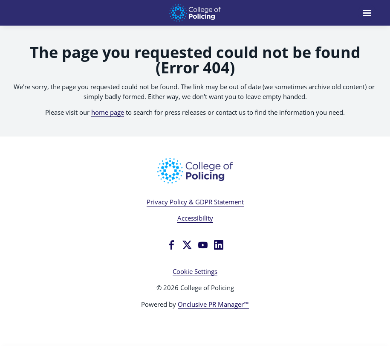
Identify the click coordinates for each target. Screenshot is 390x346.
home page (107, 112)
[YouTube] (203, 245)
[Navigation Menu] (367, 13)
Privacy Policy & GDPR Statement (195, 202)
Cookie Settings (195, 271)
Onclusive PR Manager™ (213, 304)
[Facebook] (171, 245)
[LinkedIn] (218, 245)
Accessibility (195, 218)
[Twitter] (187, 245)
